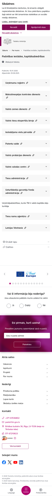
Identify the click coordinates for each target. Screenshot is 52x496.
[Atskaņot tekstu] (12, 61)
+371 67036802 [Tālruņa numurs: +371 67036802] (12, 418)
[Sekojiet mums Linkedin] (21, 462)
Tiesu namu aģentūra (17, 216)
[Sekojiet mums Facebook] (4, 462)
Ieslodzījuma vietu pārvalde (20, 132)
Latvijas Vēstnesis (15, 227)
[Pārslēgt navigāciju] (26, 490)
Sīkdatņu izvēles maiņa (13, 403)
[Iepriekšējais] (4, 274)
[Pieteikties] (27, 344)
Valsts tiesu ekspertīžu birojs (21, 120)
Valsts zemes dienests (18, 109)
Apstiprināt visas (38, 27)
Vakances (7, 364)
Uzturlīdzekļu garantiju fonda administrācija (19, 191)
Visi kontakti (15, 446)
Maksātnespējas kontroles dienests (22, 96)
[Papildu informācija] (15, 438)
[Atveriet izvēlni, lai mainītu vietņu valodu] (11, 491)
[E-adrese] (7, 438)
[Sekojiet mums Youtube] (15, 462)
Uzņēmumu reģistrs (16, 82)
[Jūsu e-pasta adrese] (27, 335)
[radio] (10, 305)
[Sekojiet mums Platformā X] (10, 462)
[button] (26, 82)
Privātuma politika (11, 391)
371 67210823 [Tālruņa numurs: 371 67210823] (11, 433)
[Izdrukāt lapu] (26, 241)
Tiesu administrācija (16, 178)
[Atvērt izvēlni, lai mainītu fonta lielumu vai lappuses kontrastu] (40, 491)
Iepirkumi (7, 368)
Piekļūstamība (9, 395)
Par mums (7, 376)
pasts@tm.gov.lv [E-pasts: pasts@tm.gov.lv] (12, 422)
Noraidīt (13, 27)
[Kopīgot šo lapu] (26, 247)
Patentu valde (13, 143)
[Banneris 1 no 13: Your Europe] (26, 274)
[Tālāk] (47, 274)
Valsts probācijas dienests (19, 155)
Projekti (6, 372)
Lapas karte (8, 399)
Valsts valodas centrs (17, 166)
